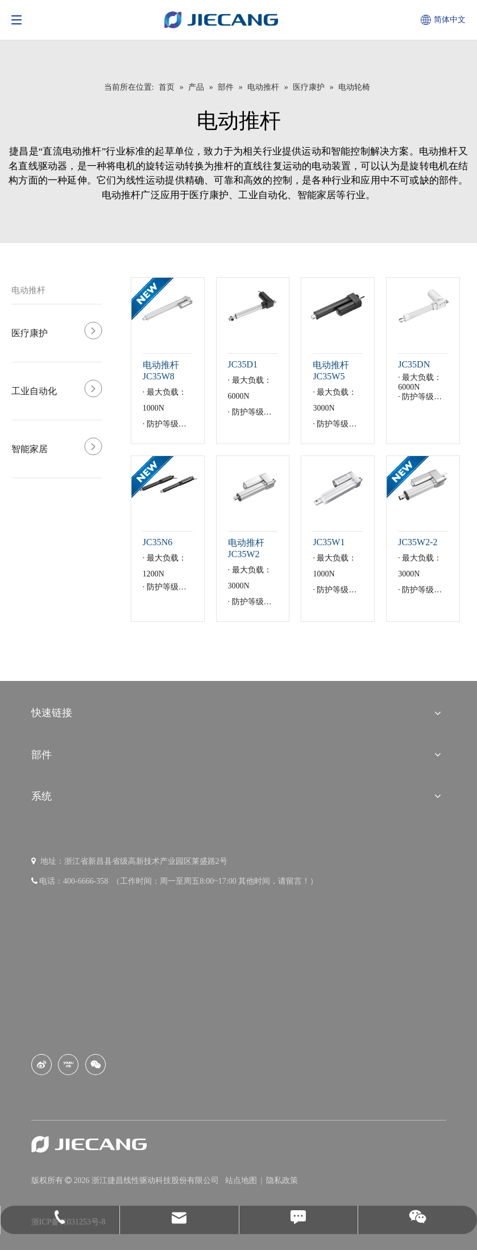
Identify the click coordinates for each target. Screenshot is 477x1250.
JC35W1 (329, 542)
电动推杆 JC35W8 (161, 370)
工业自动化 (34, 391)
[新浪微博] (41, 1064)
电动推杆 (28, 290)
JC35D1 (243, 364)
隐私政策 (282, 1180)
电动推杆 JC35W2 (246, 548)
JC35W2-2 (417, 542)
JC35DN (414, 364)
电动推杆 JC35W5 (331, 370)
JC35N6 (157, 542)
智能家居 (29, 449)
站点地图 (242, 1180)
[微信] (95, 1064)
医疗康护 (29, 333)
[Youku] (68, 1064)
